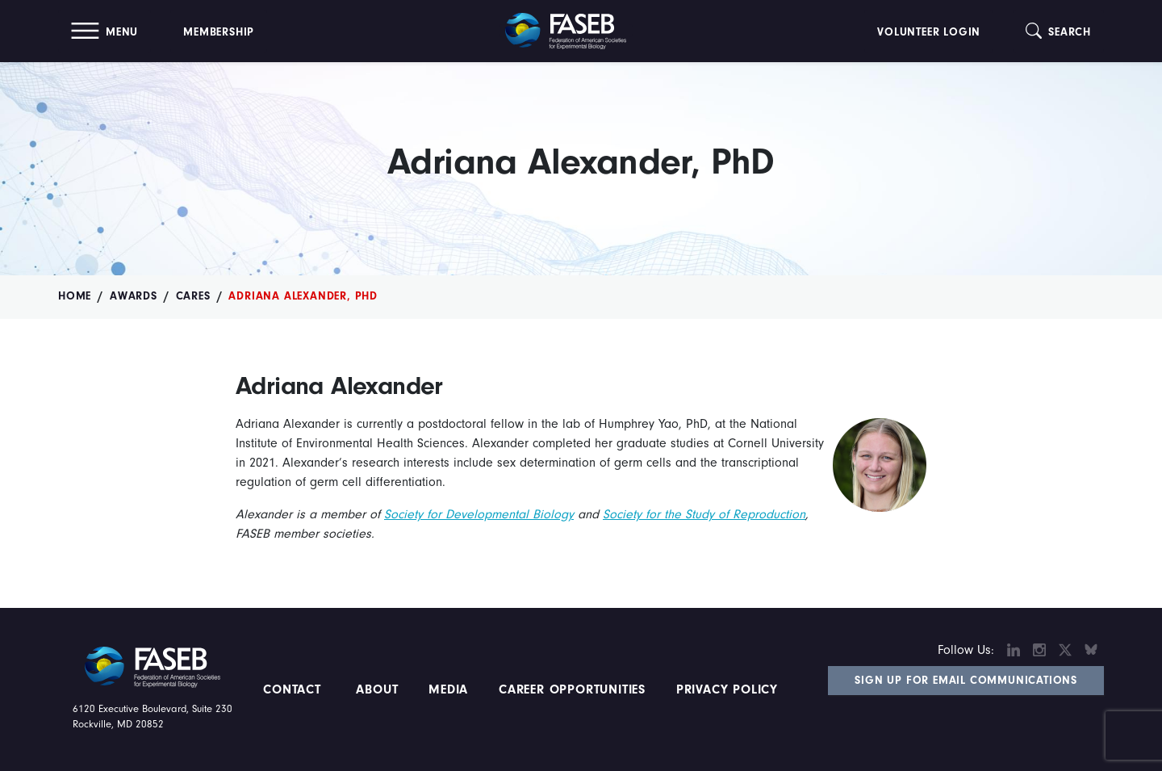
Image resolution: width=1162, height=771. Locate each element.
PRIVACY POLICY (727, 689)
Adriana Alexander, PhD (303, 296)
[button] (104, 31)
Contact (294, 689)
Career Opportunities (570, 689)
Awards (133, 296)
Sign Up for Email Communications (966, 680)
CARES (193, 296)
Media (448, 689)
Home (74, 296)
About (377, 689)
